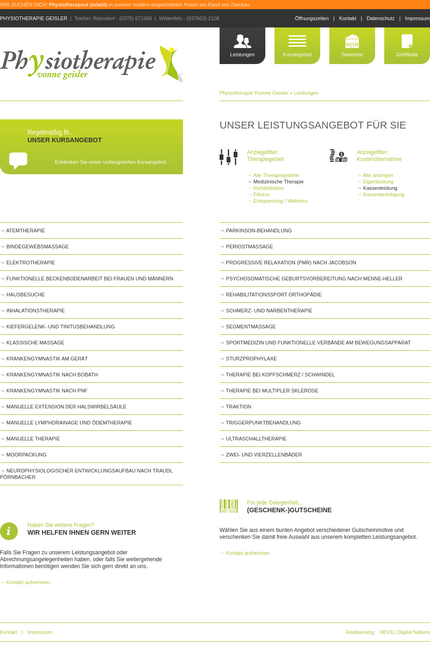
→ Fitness (258, 194)
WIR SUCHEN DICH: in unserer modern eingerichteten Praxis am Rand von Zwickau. (125, 4)
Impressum (417, 18)
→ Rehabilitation (265, 188)
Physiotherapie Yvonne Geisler (254, 93)
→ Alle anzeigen (375, 175)
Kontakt (347, 18)
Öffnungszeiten (312, 18)
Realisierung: (360, 632)
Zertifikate (407, 54)
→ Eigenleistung (375, 181)
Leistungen (242, 54)
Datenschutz (381, 18)
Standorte (352, 54)
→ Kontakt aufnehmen (25, 582)
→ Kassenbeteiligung (380, 194)
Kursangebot (297, 54)
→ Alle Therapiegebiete (273, 175)
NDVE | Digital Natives (405, 632)
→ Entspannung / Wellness (277, 201)
